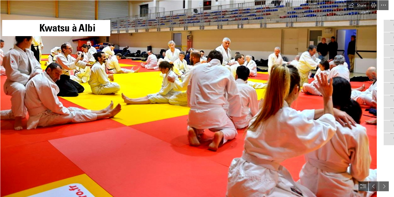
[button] (357, 5)
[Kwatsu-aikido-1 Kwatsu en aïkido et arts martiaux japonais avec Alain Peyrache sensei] (188, 98)
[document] (197, 98)
